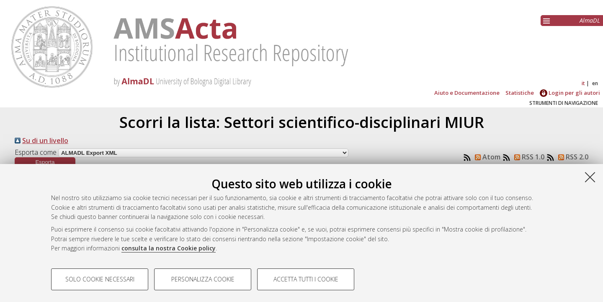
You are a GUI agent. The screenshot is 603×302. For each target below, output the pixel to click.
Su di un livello (45, 140)
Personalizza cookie (202, 279)
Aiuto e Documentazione (467, 92)
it (583, 83)
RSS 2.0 (571, 156)
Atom (486, 156)
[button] (45, 162)
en (595, 83)
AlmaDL (590, 20)
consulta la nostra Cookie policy (168, 248)
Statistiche (519, 92)
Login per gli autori (570, 92)
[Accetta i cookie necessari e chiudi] (590, 177)
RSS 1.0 (527, 156)
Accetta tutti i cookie (305, 279)
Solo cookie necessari (99, 279)
